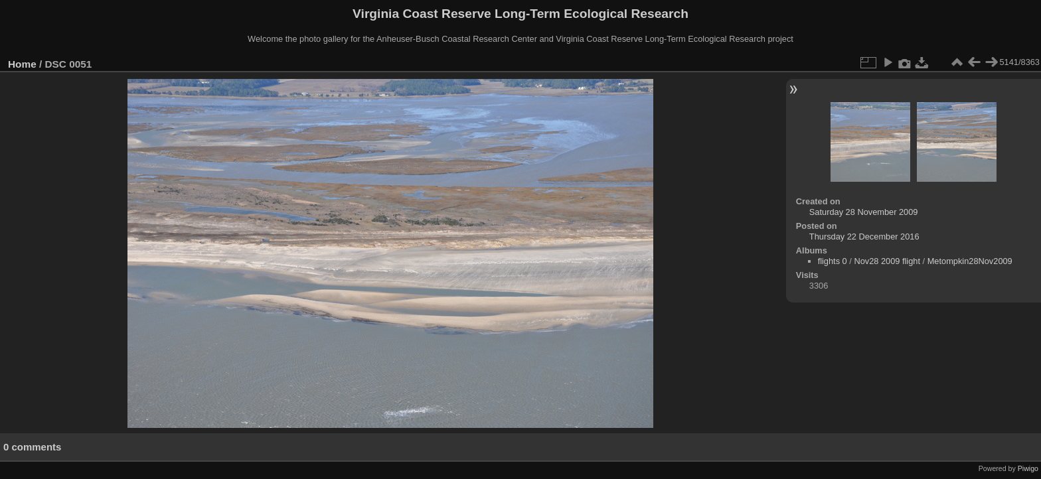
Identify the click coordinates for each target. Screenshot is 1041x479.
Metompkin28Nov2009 (969, 261)
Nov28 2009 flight (887, 261)
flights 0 (832, 261)
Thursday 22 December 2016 (864, 236)
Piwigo (1028, 468)
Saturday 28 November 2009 (863, 212)
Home (22, 64)
